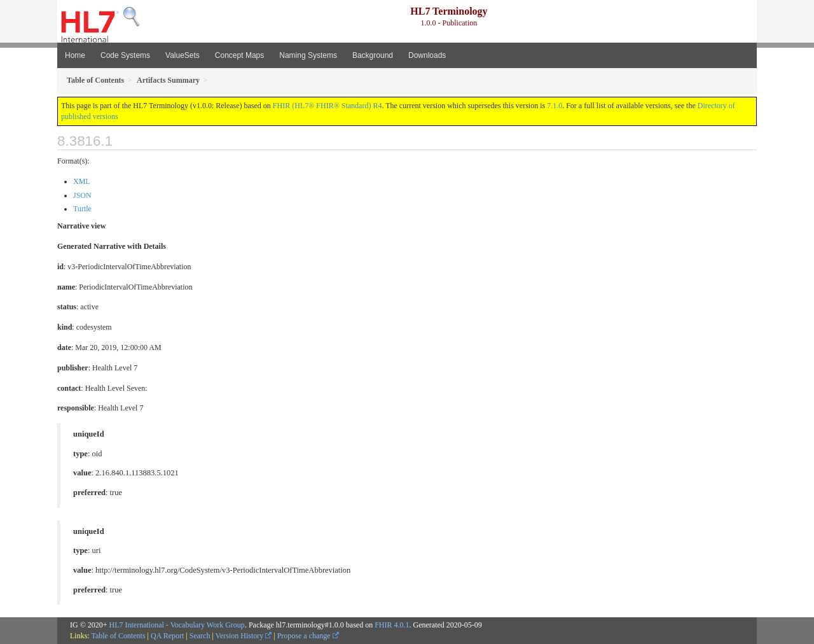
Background (372, 55)
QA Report (167, 635)
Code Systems (125, 55)
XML (81, 181)
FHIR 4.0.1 (392, 624)
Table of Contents (118, 635)
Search (200, 635)
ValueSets (182, 55)
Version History (244, 635)
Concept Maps (239, 55)
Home (75, 55)
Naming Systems (308, 55)
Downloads (427, 55)
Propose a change (308, 635)
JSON (82, 195)
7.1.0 (554, 105)
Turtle (82, 208)
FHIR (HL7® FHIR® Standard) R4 (327, 105)
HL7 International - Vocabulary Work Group (177, 624)
